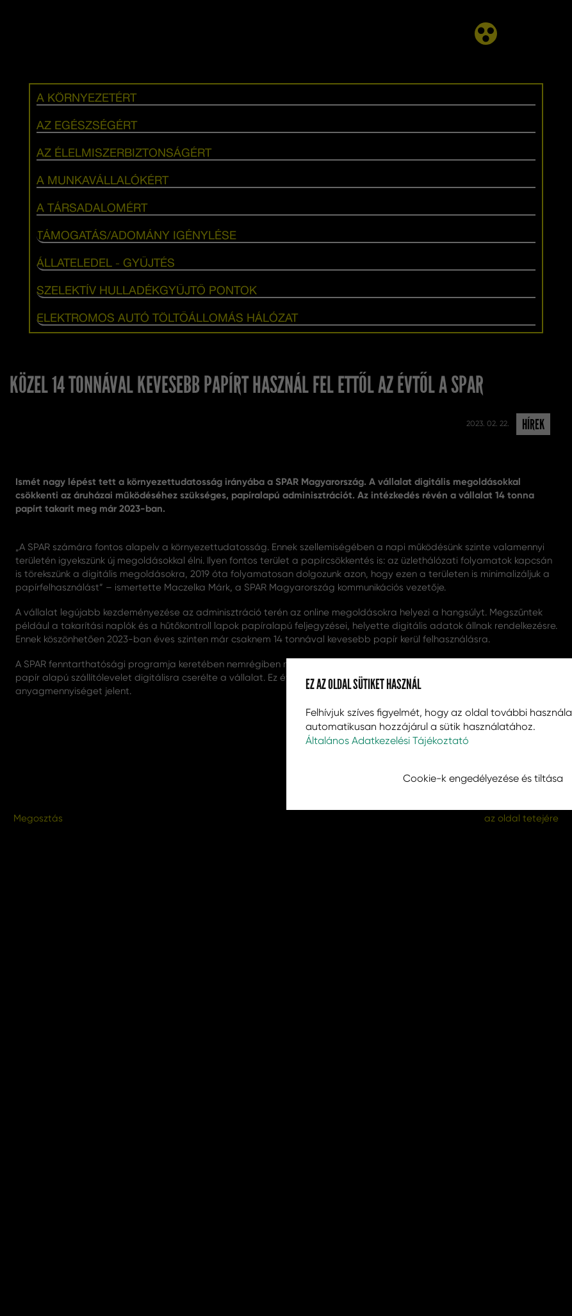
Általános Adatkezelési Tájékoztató (387, 740)
